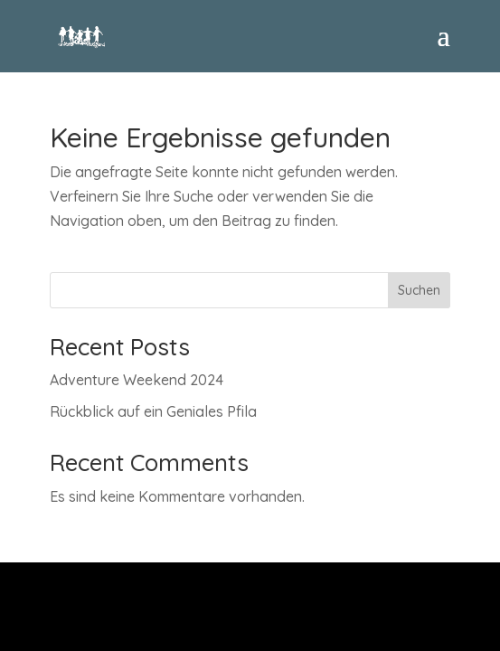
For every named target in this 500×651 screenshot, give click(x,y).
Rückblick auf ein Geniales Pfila (153, 411)
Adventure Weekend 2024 (136, 380)
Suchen (419, 290)
